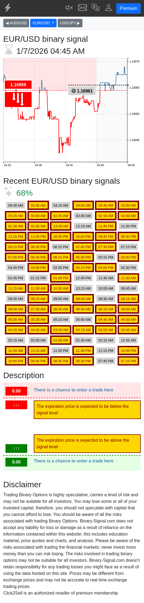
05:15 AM (60, 319)
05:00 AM (83, 319)
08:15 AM (128, 299)
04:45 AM (15, 205)
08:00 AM (15, 309)
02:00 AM (128, 216)
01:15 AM (106, 340)
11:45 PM (105, 226)
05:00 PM (128, 257)
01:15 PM (38, 278)
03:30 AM (128, 205)
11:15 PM (15, 236)
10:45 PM (128, 351)
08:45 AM (83, 299)
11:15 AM (15, 288)
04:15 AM (60, 205)
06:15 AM (106, 309)
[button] (95, 8)
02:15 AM (106, 216)
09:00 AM (60, 299)
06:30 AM (83, 309)
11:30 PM (128, 226)
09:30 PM (128, 236)
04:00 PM (38, 268)
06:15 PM (60, 257)
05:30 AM (38, 319)
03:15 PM (83, 268)
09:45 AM (128, 288)
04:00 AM (83, 205)
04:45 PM (15, 268)
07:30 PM (105, 247)
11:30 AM (128, 278)
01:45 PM (15, 278)
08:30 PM (38, 247)
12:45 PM (83, 278)
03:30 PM (60, 268)
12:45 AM (60, 226)
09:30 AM (15, 299)
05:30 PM (83, 257)
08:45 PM (60, 361)
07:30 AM (38, 309)
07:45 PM (83, 247)
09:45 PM (105, 236)
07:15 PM (128, 247)
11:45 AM (106, 278)
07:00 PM (15, 257)
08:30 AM (106, 299)
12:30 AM (15, 351)
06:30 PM (38, 257)
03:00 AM (38, 216)
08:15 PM (60, 247)
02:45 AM (60, 216)
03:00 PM (105, 268)
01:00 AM (38, 226)
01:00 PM (60, 278)
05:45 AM (15, 319)
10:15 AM (83, 288)
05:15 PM (105, 257)
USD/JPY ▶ (70, 23)
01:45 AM (60, 340)
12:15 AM (83, 226)
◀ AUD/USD (16, 23)
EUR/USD (42, 23)
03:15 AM (15, 216)
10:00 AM (106, 288)
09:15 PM (15, 247)
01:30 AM (15, 226)
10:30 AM (60, 288)
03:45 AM (106, 205)
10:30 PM (60, 236)
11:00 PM (38, 236)
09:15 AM (38, 299)
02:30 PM (128, 268)
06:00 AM (128, 309)
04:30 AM (38, 205)
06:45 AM (60, 309)
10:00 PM (83, 236)
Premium (128, 8)
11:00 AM (38, 288)
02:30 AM (83, 216)
